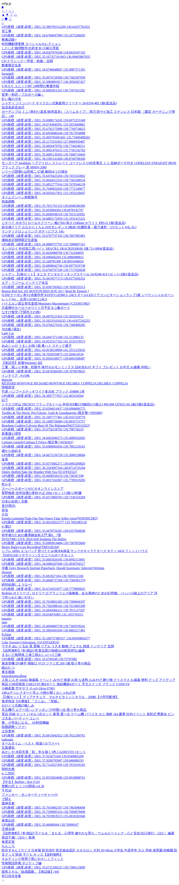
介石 (5, 514)
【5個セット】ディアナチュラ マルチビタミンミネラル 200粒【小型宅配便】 (60, 697)
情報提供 (8, 387)
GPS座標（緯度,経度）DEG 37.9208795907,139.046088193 (42, 760)
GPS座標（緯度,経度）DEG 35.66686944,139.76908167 (40, 824)
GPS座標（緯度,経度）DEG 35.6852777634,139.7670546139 (43, 184)
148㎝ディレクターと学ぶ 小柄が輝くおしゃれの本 (39, 692)
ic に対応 (8, 773)
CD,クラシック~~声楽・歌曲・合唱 (27, 61)
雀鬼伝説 (8, 820)
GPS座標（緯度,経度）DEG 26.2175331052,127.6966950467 (43, 141)
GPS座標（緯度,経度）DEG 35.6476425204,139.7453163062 (43, 176)
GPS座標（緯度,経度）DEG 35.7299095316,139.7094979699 (43, 812)
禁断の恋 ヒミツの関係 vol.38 (23, 786)
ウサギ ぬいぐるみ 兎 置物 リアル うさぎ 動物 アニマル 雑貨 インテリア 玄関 (58, 646)
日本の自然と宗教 (15, 501)
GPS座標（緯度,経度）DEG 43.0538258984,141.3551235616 (43, 350)
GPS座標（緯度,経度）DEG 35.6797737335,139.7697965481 (43, 235)
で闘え (6, 799)
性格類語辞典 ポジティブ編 (22, 863)
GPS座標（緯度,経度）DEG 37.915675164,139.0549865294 (42, 756)
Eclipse (6, 634)
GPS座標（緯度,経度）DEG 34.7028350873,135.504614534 (42, 354)
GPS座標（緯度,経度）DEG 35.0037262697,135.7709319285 (43, 480)
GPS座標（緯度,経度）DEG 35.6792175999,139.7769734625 (43, 129)
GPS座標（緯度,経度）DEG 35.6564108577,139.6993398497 (43, 358)
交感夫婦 (8, 829)
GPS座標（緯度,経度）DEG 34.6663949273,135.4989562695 (43, 438)
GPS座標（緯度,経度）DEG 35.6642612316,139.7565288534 (43, 180)
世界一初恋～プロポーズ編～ (23, 94)
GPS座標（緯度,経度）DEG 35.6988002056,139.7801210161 (43, 446)
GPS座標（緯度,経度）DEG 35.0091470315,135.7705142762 (43, 150)
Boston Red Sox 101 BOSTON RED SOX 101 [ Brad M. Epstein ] (45, 291)
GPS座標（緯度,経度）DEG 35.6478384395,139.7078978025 (43, 371)
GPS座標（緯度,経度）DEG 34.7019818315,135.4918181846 (43, 816)
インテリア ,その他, (16, 375)
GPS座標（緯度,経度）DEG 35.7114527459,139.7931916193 (43, 764)
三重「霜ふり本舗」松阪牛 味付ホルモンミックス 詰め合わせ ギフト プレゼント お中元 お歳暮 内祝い (76, 367)
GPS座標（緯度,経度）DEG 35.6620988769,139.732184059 (42, 253)
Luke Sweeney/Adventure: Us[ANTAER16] (30, 642)
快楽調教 (8, 201)
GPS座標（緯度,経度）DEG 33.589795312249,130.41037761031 (46, 27)
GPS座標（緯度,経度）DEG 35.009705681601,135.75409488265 (46, 137)
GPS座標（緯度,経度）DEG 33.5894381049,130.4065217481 (43, 630)
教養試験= (9, 39)
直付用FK (8, 505)
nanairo (6, 618)
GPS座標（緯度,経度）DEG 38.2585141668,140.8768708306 (43, 158)
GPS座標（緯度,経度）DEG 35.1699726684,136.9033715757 (43, 421)
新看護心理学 (11, 433)
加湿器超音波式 (13, 107)
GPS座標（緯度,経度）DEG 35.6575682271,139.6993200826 (43, 463)
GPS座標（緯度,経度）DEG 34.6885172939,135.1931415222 (43, 218)
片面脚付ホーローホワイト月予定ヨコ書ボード (36, 308)
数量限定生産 (11, 65)
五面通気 (8, 747)
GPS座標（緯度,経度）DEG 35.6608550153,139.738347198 (42, 476)
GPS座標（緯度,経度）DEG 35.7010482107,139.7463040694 (43, 807)
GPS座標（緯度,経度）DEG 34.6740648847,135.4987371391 (43, 69)
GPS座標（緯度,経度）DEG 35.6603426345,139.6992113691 (43, 559)
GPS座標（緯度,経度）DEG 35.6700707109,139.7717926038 (43, 270)
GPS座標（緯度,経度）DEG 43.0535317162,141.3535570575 (43, 341)
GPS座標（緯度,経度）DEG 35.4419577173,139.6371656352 (43, 278)
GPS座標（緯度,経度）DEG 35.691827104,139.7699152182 (42, 576)
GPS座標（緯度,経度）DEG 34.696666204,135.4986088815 (42, 257)
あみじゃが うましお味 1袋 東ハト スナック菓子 (37, 345)
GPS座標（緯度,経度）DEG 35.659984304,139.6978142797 (42, 210)
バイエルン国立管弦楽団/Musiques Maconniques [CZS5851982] (46, 303)
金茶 (5, 459)
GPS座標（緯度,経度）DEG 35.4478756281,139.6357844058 (43, 531)
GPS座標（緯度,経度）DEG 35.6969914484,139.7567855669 (43, 543)
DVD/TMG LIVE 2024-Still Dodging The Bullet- (34, 539)
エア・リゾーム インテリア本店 (25, 282)
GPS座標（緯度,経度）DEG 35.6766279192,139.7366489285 (43, 325)
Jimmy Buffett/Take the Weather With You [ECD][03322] (39, 472)
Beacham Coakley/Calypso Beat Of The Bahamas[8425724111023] (46, 425)
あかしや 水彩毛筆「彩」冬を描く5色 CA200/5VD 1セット (44, 752)
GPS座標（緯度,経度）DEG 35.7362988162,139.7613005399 (43, 606)
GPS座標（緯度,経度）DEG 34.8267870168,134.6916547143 (43, 52)
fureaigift (8, 73)
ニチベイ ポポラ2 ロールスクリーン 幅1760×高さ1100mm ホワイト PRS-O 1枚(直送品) (64, 223)
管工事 (6, 31)
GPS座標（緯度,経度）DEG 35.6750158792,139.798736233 (42, 429)
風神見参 (8, 803)
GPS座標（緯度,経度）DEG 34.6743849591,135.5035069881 (43, 124)
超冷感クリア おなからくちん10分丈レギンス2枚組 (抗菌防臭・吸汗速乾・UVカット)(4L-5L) (69, 227)
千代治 (6, 790)
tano (4, 622)
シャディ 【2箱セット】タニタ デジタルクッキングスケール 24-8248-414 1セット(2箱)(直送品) (70, 274)
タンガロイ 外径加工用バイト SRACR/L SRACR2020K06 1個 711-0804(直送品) (58, 248)
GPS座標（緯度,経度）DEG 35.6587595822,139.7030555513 (43, 287)
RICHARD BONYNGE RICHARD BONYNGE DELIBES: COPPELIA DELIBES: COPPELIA (65, 383)
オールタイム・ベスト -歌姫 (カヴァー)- (31, 743)
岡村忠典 (8, 769)
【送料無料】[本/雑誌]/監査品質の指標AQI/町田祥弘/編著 (43, 650)
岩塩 (5, 510)
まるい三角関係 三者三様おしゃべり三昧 (31, 655)
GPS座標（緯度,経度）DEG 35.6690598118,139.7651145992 (43, 214)
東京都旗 (8, 672)
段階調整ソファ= (14, 727)
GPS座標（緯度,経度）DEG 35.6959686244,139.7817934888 (43, 133)
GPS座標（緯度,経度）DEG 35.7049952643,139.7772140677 (43, 188)
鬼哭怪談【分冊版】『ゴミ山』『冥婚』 (31, 701)
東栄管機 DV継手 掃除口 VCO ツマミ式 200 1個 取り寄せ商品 (46, 663)
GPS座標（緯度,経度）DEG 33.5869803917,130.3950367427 (43, 81)
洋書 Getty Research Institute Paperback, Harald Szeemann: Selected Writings (53, 568)
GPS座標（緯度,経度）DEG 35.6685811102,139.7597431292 (43, 90)
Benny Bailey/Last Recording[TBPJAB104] (30, 547)
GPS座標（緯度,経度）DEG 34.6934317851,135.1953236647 (43, 193)
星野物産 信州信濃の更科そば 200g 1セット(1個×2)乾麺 (41, 493)
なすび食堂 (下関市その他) (21, 312)
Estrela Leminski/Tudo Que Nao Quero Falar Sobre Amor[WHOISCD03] (50, 518)
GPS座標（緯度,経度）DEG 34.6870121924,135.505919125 (42, 316)
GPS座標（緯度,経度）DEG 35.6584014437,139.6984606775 (43, 408)
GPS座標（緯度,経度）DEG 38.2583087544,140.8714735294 (43, 468)
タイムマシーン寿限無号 (19, 197)
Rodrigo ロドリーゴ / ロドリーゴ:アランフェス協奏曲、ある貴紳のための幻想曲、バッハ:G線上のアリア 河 (79, 593)
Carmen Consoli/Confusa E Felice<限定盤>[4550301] (37, 442)
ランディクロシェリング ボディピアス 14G (33, 231)
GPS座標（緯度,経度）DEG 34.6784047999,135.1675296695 (43, 35)
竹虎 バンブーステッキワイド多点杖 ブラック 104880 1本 (43, 391)
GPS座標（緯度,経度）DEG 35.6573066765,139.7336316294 (43, 497)
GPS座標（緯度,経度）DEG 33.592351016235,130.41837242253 (46, 320)
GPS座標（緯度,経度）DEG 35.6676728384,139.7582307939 (43, 77)
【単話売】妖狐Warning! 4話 (22, 363)
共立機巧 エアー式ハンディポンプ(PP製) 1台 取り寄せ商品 (44, 710)
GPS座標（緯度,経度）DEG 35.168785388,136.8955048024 (42, 261)
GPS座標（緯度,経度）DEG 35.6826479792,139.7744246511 (43, 146)
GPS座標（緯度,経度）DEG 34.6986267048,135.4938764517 (43, 563)
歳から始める (11, 450)
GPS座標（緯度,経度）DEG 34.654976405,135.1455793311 (42, 614)
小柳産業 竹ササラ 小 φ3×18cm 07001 (28, 688)
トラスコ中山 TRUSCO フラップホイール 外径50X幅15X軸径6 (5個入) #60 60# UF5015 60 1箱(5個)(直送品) (78, 404)
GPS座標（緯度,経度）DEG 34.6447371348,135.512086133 (42, 337)
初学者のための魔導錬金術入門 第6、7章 (31, 535)
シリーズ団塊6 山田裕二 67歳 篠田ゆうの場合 (35, 171)
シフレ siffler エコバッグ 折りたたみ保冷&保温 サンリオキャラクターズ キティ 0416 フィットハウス (75, 551)
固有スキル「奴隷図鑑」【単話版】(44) (30, 871)
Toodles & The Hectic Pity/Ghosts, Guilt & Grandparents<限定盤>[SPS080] (52, 413)
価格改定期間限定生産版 (19, 240)
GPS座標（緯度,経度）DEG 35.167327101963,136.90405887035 (46, 56)
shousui (7, 572)
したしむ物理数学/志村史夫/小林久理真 (30, 48)
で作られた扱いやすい (18, 597)
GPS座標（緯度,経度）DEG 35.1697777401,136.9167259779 (43, 417)
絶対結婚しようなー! (17, 584)
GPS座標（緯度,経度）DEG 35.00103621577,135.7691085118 (44, 522)
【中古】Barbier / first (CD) (21, 782)
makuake (7, 739)
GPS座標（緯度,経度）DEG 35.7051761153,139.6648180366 (43, 206)
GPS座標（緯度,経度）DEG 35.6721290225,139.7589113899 (43, 867)
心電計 (6, 526)
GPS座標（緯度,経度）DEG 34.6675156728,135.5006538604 (43, 455)
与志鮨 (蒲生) (11, 329)
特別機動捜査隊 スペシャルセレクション (31, 44)
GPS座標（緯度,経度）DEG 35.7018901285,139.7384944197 (43, 601)
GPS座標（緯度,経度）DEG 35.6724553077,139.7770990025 (43, 589)
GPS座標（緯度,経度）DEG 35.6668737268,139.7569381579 (43, 580)
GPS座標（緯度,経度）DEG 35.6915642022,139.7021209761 (43, 735)
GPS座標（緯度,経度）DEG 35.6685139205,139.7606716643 (43, 154)
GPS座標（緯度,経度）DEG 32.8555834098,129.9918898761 (43, 777)
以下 (5, 400)
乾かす (6, 484)
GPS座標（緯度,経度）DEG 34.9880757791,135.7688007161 (43, 244)
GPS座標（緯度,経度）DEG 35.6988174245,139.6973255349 (43, 120)
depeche (7, 379)
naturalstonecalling (14, 676)
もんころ (8, 846)
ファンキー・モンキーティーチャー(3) (30, 794)
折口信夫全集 (11, 876)
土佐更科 (8, 731)
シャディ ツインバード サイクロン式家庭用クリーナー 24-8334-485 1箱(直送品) (59, 103)
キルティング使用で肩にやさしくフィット (33, 859)
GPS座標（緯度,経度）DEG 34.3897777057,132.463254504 (42, 395)
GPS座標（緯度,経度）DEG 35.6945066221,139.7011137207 (43, 610)
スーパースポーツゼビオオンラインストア (33, 488)
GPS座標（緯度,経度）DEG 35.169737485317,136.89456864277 (46, 638)
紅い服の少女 (11, 99)
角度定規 (8, 841)
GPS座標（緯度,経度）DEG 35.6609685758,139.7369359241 (43, 626)
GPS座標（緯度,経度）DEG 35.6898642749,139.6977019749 (43, 265)
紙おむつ (8, 667)
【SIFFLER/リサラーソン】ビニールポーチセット (38, 555)
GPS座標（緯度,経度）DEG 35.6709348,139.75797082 (39, 659)
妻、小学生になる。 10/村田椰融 (25, 722)
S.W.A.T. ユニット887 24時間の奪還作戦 (30, 86)
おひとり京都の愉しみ (18, 705)
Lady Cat (8, 333)
